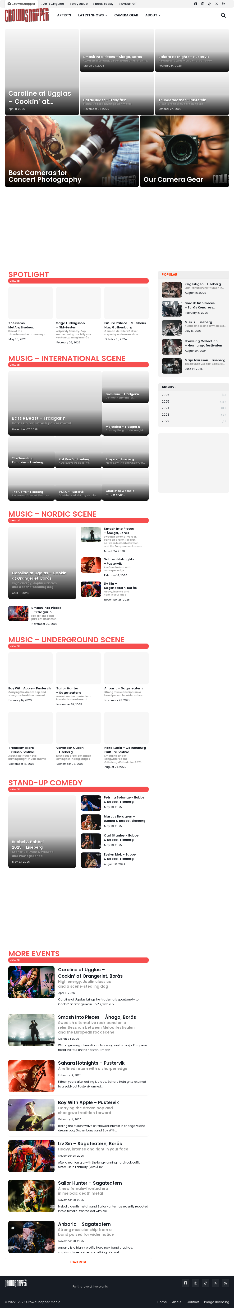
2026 (194, 395)
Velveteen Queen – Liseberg (78, 753)
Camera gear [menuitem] (126, 15)
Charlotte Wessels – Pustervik (125, 493)
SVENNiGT (128, 3)
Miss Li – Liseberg (205, 324)
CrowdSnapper (21, 3)
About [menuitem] (151, 15)
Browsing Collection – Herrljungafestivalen (203, 343)
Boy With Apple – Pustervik (30, 691)
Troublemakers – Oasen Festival (30, 753)
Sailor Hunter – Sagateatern (78, 693)
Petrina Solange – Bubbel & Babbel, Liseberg (124, 799)
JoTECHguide (52, 3)
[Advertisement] (117, 224)
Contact (193, 1302)
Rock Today (103, 3)
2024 (194, 408)
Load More (78, 1262)
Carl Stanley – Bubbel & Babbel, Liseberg (121, 837)
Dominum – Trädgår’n (125, 395)
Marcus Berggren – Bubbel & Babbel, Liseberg (125, 818)
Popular (169, 274)
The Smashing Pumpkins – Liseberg (31, 461)
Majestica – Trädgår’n (125, 428)
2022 (194, 421)
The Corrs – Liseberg (31, 493)
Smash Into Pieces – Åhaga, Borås (117, 58)
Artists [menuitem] (64, 15)
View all (14, 281)
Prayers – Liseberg (125, 460)
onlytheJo (79, 3)
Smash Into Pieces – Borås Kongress (205, 305)
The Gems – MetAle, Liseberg (30, 328)
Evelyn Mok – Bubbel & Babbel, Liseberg (120, 856)
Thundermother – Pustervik (192, 102)
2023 (194, 414)
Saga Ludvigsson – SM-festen (78, 330)
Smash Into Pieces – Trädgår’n (53, 613)
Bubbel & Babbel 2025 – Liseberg (42, 848)
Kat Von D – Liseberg (78, 460)
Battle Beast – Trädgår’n (117, 102)
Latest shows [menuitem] (91, 15)
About (176, 1302)
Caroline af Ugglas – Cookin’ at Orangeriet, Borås (42, 98)
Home (162, 1302)
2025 (194, 401)
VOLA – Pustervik (78, 493)
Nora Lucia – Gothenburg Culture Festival (126, 755)
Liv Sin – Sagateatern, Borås (126, 589)
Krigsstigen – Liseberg (205, 286)
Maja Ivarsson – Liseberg (205, 362)
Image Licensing (216, 1302)
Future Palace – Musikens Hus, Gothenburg (126, 328)
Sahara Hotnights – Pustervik (192, 58)
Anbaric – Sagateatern (126, 691)
